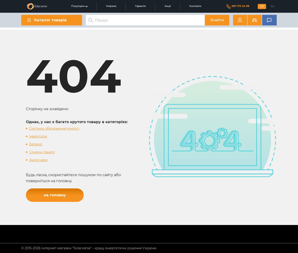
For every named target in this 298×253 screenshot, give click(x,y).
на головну (55, 195)
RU (272, 6)
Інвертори (37, 136)
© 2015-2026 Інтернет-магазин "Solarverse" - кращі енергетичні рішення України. (89, 248)
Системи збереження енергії (53, 128)
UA (262, 6)
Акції (168, 6)
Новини (111, 6)
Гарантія (140, 6)
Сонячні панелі (41, 152)
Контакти (195, 6)
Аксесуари (38, 160)
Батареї (35, 144)
